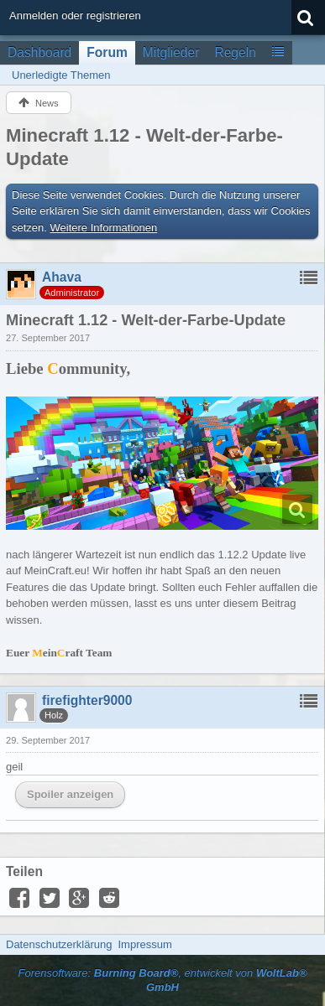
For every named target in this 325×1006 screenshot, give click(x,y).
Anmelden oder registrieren (75, 15)
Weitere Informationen (104, 227)
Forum (107, 52)
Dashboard (39, 52)
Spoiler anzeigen (70, 794)
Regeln (234, 52)
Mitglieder (171, 52)
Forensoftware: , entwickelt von (162, 980)
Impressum (144, 944)
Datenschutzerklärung (59, 944)
